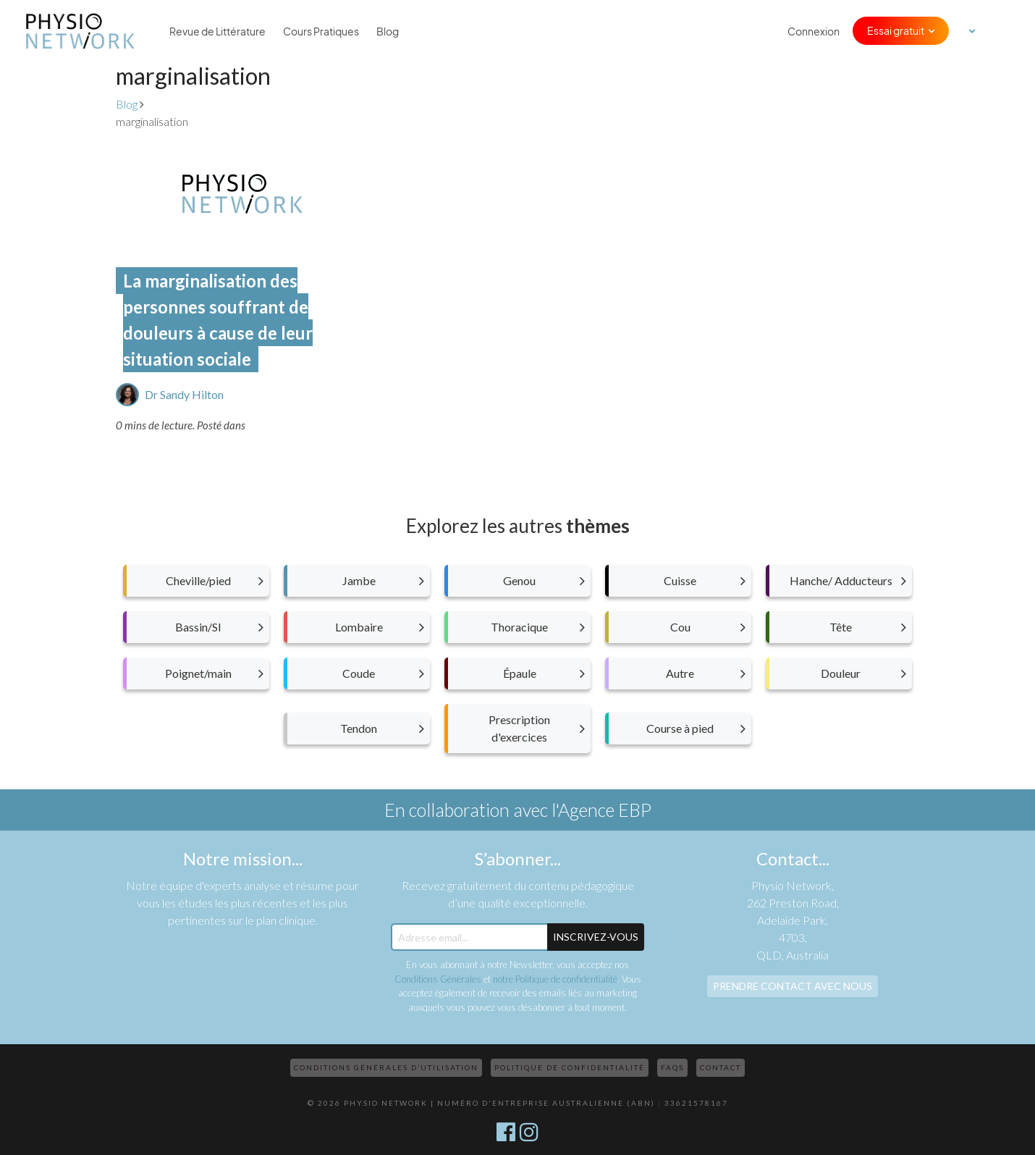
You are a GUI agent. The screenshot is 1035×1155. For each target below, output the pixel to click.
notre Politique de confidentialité (555, 979)
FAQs (672, 1067)
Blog (387, 31)
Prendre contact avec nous (792, 986)
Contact (720, 1067)
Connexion (813, 31)
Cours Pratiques (321, 31)
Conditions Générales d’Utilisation (386, 1067)
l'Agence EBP (601, 809)
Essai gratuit (895, 30)
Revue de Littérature (217, 31)
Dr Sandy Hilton (184, 394)
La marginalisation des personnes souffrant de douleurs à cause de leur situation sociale (218, 319)
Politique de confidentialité (569, 1067)
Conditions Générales (437, 979)
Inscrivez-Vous (595, 937)
